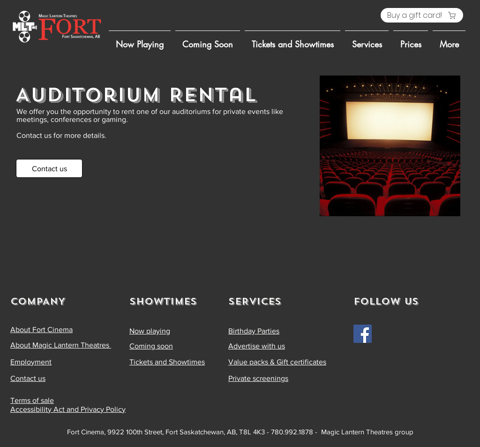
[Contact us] (49, 168)
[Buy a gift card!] (422, 15)
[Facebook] (362, 334)
